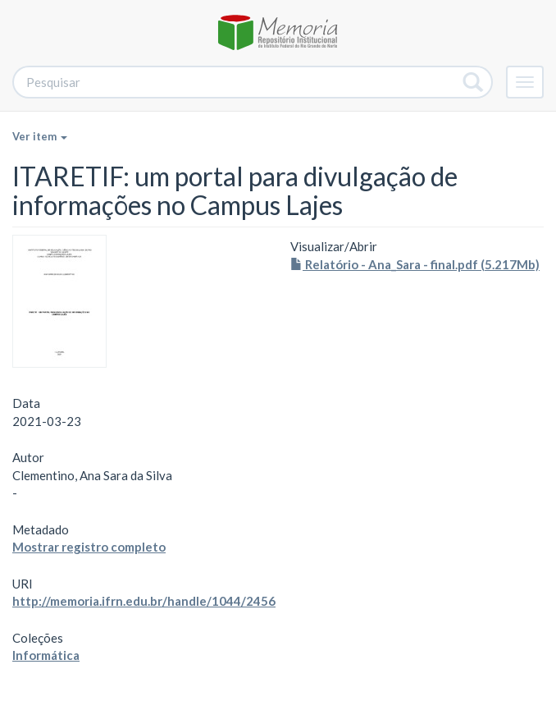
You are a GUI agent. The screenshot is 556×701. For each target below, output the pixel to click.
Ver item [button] (39, 136)
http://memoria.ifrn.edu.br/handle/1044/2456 (144, 600)
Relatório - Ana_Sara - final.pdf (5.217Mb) (415, 264)
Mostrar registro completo (89, 546)
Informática (46, 655)
